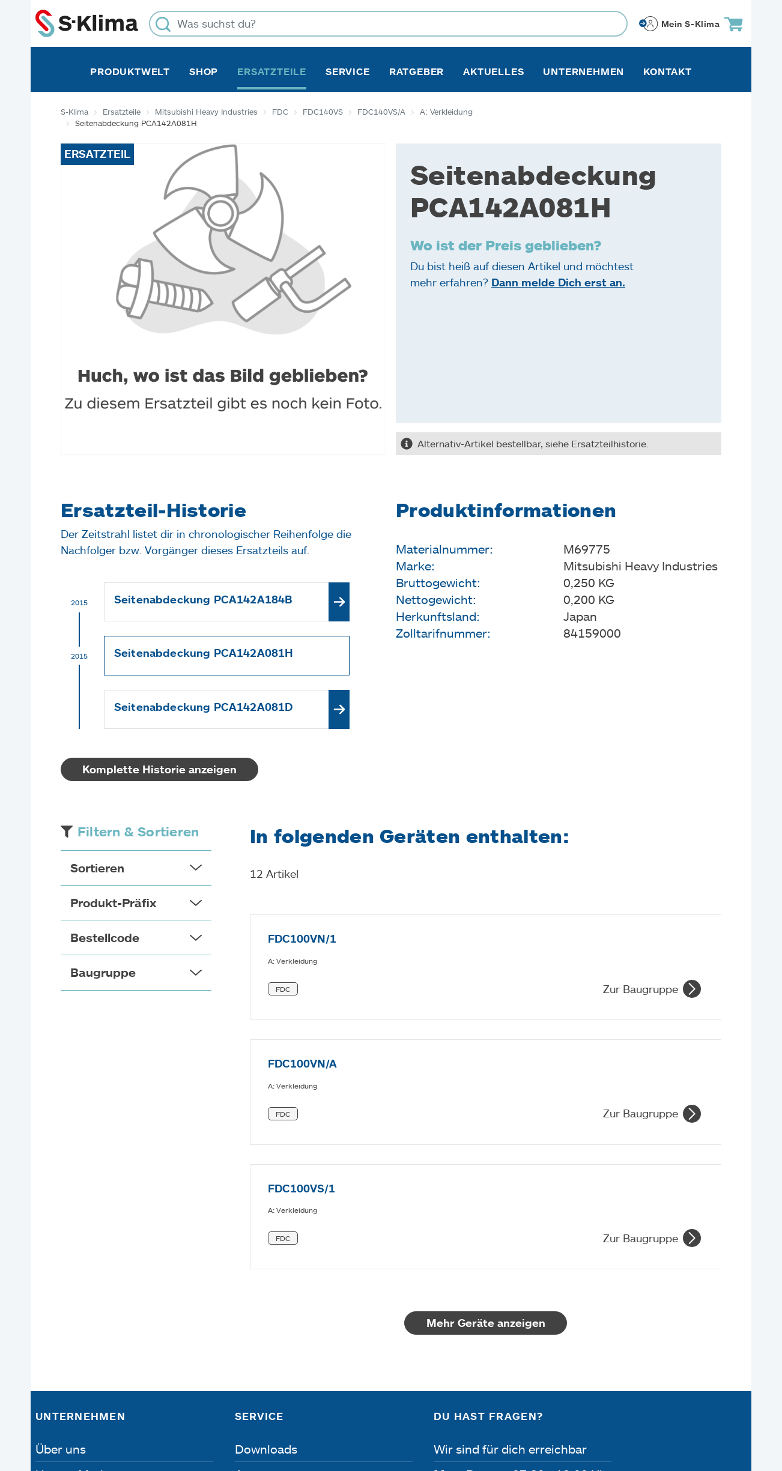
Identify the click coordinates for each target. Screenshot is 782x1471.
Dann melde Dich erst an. (558, 282)
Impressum (68, 1403)
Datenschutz (161, 1403)
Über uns (60, 1244)
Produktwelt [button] (130, 71)
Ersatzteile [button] (271, 71)
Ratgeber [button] (416, 71)
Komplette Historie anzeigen (159, 769)
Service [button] (348, 71)
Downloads (266, 1244)
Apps (249, 1269)
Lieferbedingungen (564, 1403)
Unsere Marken (78, 1269)
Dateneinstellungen (276, 1403)
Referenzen (67, 1345)
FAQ (247, 1345)
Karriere (57, 1294)
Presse (54, 1319)
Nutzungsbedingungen (420, 1403)
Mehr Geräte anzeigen (485, 1118)
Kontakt (667, 71)
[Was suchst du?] (388, 24)
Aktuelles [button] (493, 71)
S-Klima (74, 111)
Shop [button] (203, 71)
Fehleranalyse (273, 1294)
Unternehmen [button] (583, 71)
